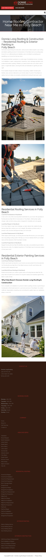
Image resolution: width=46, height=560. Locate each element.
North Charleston (5, 440)
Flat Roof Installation (6, 511)
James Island (4, 442)
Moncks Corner (5, 459)
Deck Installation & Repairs (7, 541)
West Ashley (4, 461)
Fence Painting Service (6, 528)
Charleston (4, 435)
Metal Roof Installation (6, 500)
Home (2, 421)
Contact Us (4, 427)
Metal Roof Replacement (7, 502)
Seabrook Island (5, 463)
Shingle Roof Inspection (7, 494)
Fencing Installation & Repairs (8, 543)
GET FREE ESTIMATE (7, 7)
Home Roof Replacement (7, 479)
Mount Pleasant (5, 438)
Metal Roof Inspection (6, 504)
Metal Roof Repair (5, 498)
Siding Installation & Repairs (8, 547)
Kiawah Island (4, 457)
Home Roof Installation (6, 476)
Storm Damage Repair (6, 483)
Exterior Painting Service (7, 524)
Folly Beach (4, 455)
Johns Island (4, 448)
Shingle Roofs (4, 485)
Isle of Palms (4, 446)
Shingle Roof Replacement (7, 492)
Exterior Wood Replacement (8, 545)
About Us (3, 423)
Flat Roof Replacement (6, 513)
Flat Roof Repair (5, 509)
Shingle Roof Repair (6, 487)
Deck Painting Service (6, 530)
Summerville (4, 450)
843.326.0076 (19, 8)
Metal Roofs (4, 496)
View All (3, 466)
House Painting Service (6, 526)
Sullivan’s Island (5, 453)
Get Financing (4, 425)
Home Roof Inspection (6, 481)
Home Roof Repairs (6, 474)
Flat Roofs (3, 507)
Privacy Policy (38, 555)
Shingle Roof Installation (7, 489)
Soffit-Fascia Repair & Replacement (9, 539)
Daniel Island (4, 444)
